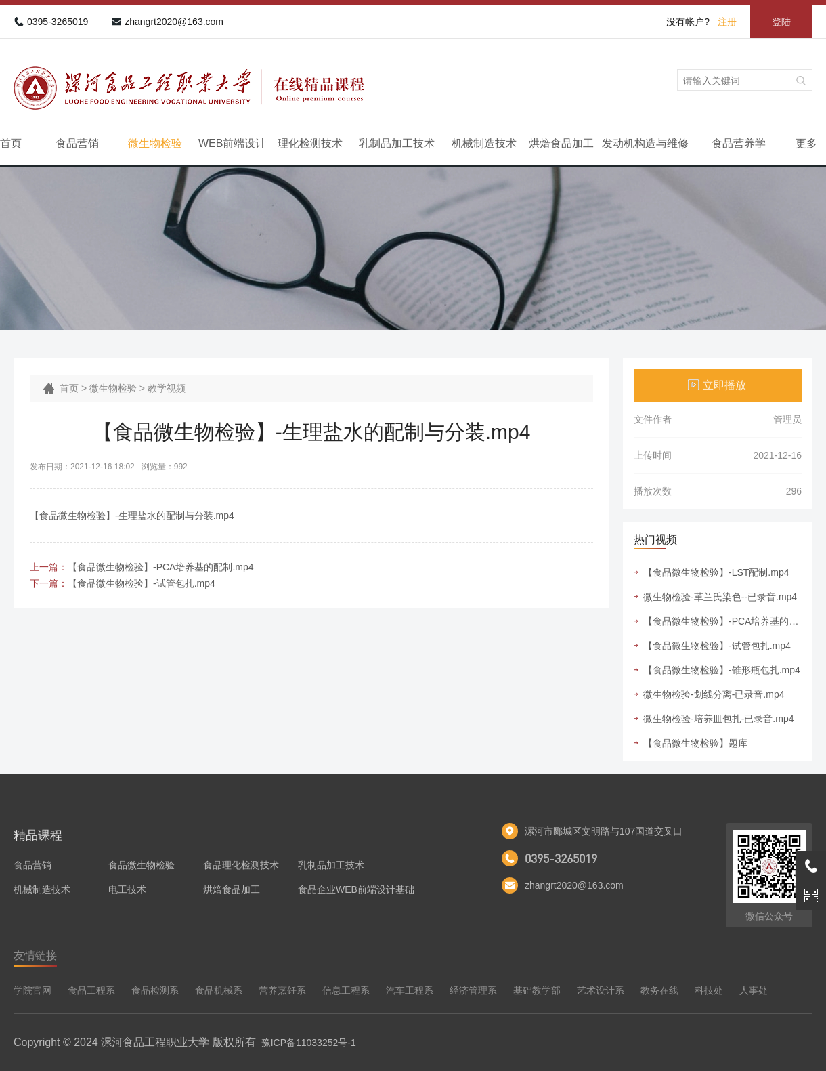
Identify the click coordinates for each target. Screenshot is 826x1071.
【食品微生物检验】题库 (695, 743)
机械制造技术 (484, 143)
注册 (727, 21)
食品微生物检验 (141, 865)
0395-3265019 (57, 21)
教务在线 (659, 990)
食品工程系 (91, 990)
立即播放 (724, 385)
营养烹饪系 (282, 990)
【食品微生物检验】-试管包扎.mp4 (141, 583)
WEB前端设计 (232, 143)
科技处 (709, 990)
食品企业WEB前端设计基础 (356, 889)
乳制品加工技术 (397, 143)
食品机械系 (218, 990)
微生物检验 (155, 143)
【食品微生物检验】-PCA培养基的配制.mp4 (161, 567)
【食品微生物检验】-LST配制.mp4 (716, 572)
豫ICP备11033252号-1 (308, 1042)
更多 (806, 143)
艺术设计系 (600, 990)
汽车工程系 (409, 990)
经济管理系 (473, 990)
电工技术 (127, 889)
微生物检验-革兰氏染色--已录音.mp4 (720, 596)
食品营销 (77, 143)
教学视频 (167, 388)
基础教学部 (537, 990)
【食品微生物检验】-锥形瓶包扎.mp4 (721, 670)
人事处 (753, 990)
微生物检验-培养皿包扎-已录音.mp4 (718, 718)
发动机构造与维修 (645, 143)
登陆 (781, 21)
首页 (11, 143)
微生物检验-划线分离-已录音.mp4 (713, 694)
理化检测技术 (310, 143)
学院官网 (32, 990)
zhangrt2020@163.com (174, 21)
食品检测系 (155, 990)
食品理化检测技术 (241, 865)
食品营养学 (739, 143)
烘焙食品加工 (561, 143)
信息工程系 (346, 990)
